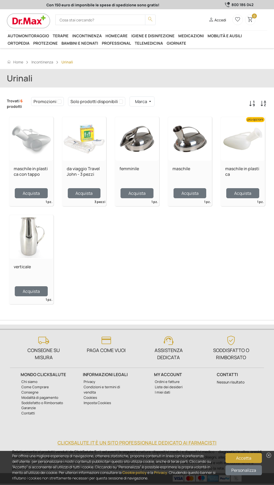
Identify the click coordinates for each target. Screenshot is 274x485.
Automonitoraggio (28, 35)
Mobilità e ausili (225, 35)
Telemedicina (149, 43)
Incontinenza (87, 35)
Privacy (160, 472)
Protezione (45, 43)
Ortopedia (19, 43)
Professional (116, 43)
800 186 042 (242, 4)
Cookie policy (134, 472)
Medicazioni (191, 35)
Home (15, 61)
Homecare (116, 35)
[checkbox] (59, 101)
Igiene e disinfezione (153, 35)
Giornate (176, 43)
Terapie (61, 35)
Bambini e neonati (79, 43)
